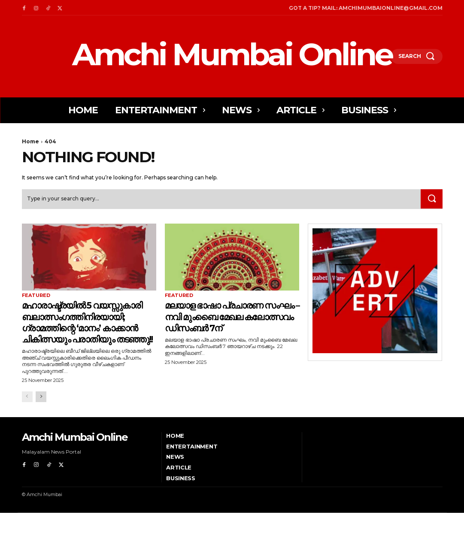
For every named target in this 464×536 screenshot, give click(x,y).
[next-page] (41, 420)
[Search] (431, 199)
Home (30, 141)
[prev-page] (27, 420)
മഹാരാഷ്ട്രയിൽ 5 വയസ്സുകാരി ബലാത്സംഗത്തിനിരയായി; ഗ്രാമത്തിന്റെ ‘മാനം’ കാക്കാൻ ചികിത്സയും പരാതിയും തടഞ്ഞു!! (88, 333)
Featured (36, 296)
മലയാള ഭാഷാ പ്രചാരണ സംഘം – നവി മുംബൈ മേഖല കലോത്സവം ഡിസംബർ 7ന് (231, 316)
